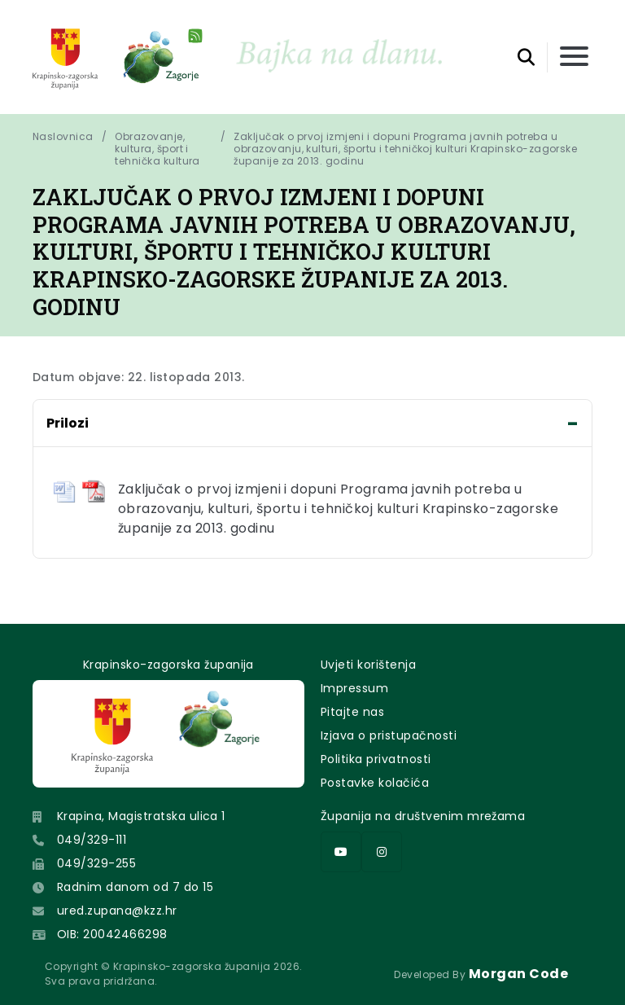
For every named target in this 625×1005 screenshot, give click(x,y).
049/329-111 (91, 840)
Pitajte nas (352, 712)
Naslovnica (63, 136)
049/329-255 (96, 863)
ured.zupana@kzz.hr (117, 910)
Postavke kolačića (375, 783)
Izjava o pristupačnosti (389, 735)
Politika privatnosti (376, 759)
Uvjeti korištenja (368, 664)
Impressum (354, 688)
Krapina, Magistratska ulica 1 (141, 816)
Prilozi (67, 423)
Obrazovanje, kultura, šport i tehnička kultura (157, 148)
